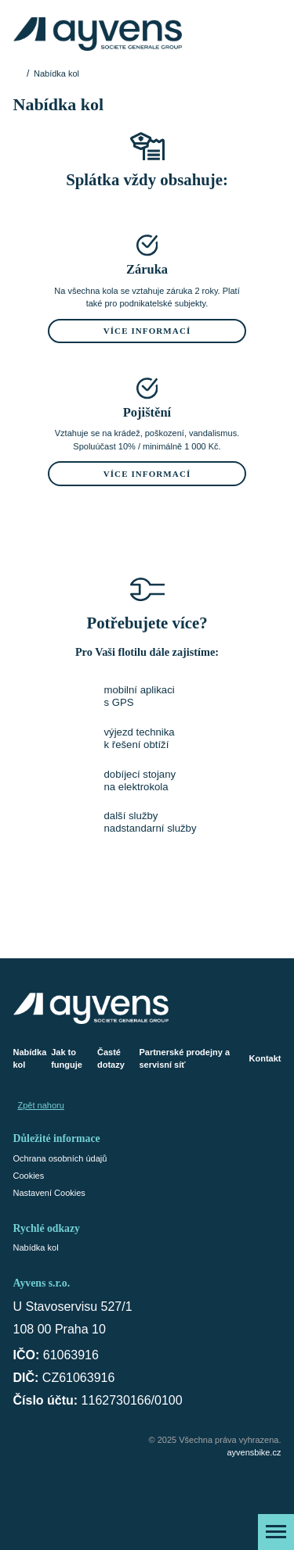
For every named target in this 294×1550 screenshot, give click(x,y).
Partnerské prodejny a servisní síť (184, 1058)
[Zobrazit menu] (276, 1532)
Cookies (29, 1175)
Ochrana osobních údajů (60, 1158)
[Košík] (268, 34)
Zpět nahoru (41, 1105)
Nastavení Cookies (49, 1192)
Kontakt (265, 1058)
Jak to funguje (66, 1058)
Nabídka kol (30, 1058)
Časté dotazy (111, 1058)
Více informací (147, 330)
